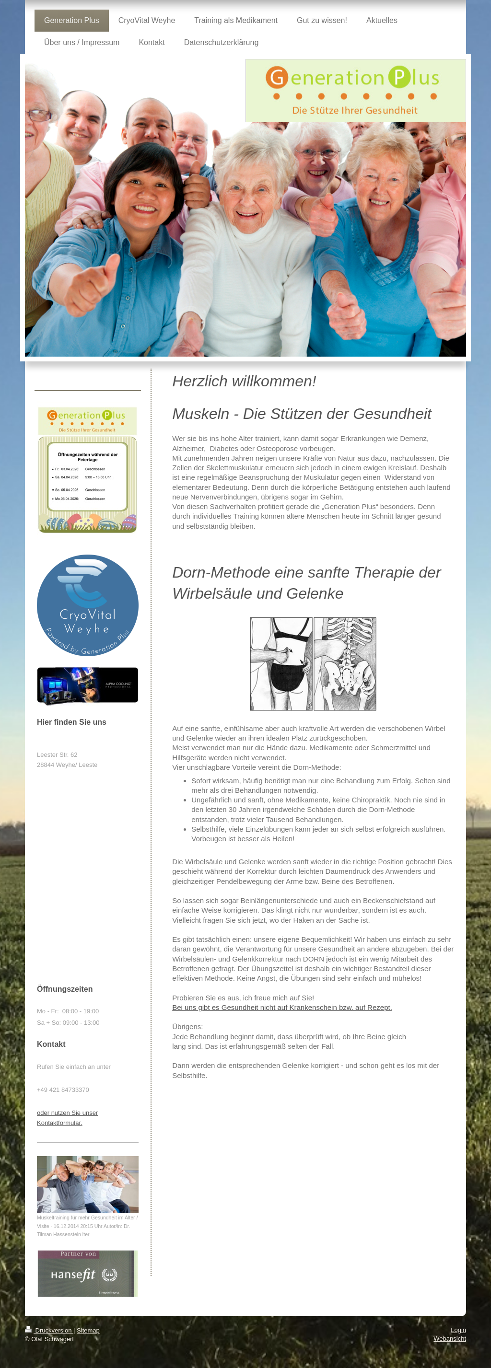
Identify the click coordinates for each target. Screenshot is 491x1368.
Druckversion (49, 1330)
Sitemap (88, 1330)
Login (458, 1329)
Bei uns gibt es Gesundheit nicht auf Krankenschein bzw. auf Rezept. (282, 1007)
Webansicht (449, 1338)
